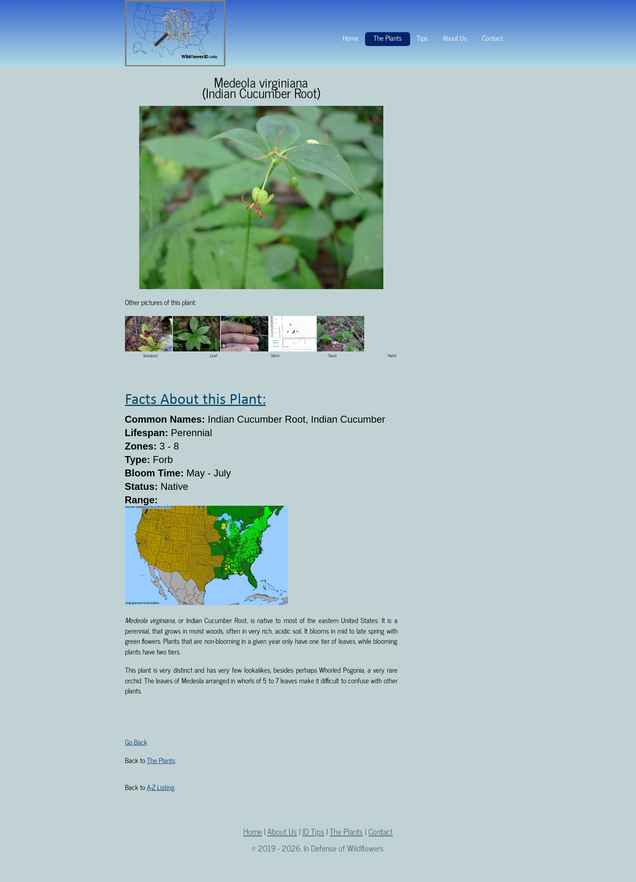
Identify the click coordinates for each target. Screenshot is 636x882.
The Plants (388, 38)
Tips (422, 38)
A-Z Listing (160, 787)
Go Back (136, 742)
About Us (455, 38)
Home (350, 38)
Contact (492, 38)
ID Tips (313, 831)
